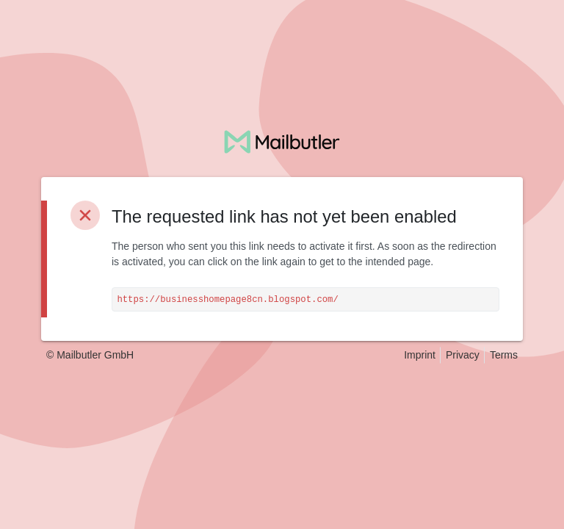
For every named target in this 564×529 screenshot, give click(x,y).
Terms (504, 355)
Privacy (463, 355)
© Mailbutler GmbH (90, 355)
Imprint (419, 355)
